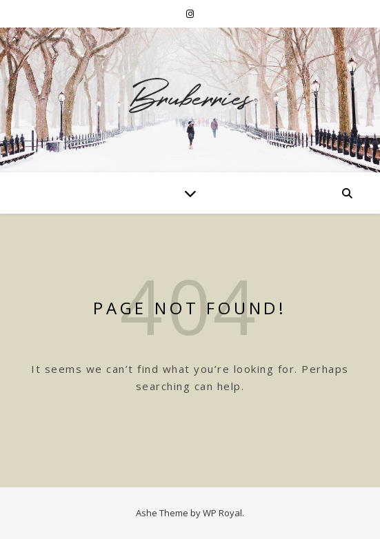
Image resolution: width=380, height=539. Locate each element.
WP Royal (222, 513)
